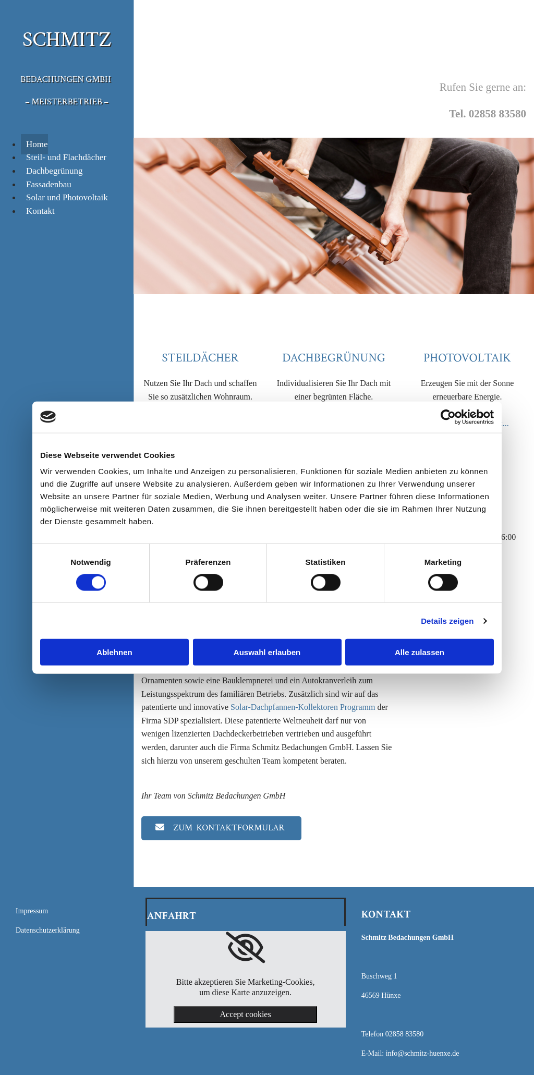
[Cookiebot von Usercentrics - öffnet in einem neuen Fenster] (448, 417)
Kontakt (40, 211)
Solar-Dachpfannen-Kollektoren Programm (302, 707)
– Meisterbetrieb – (66, 101)
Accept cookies (245, 1014)
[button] (221, 828)
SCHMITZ (66, 39)
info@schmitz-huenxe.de (422, 1053)
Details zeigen (447, 620)
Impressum (32, 911)
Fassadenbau (48, 184)
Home (37, 144)
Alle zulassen (419, 652)
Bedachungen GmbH (65, 79)
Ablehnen (114, 652)
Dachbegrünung (54, 171)
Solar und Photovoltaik (67, 197)
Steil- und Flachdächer (66, 157)
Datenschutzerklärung (48, 930)
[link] (245, 947)
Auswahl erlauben (267, 652)
